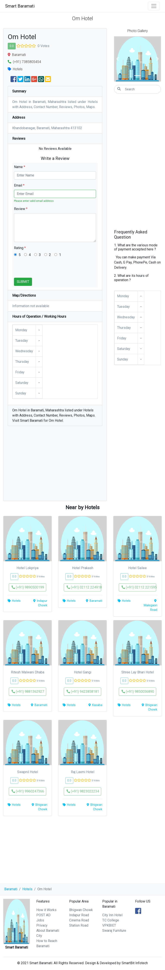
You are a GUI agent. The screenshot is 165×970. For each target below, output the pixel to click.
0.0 (12, 46)
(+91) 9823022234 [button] (83, 791)
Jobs (40, 920)
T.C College (110, 920)
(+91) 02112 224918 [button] (84, 587)
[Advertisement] (55, 465)
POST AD (43, 915)
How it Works (46, 910)
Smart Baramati (20, 6)
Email (19, 185)
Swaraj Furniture (114, 931)
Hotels (27, 889)
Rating (20, 248)
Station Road (78, 925)
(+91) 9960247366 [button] (28, 791)
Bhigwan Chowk (81, 910)
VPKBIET (109, 925)
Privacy (41, 925)
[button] (117, 58)
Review (21, 209)
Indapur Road (79, 915)
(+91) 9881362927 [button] (28, 692)
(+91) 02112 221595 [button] (139, 587)
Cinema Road (79, 920)
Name (19, 167)
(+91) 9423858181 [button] (83, 692)
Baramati (10, 889)
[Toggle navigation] (154, 6)
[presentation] (46, 269)
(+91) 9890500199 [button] (28, 587)
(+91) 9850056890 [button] (138, 692)
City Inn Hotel (112, 915)
